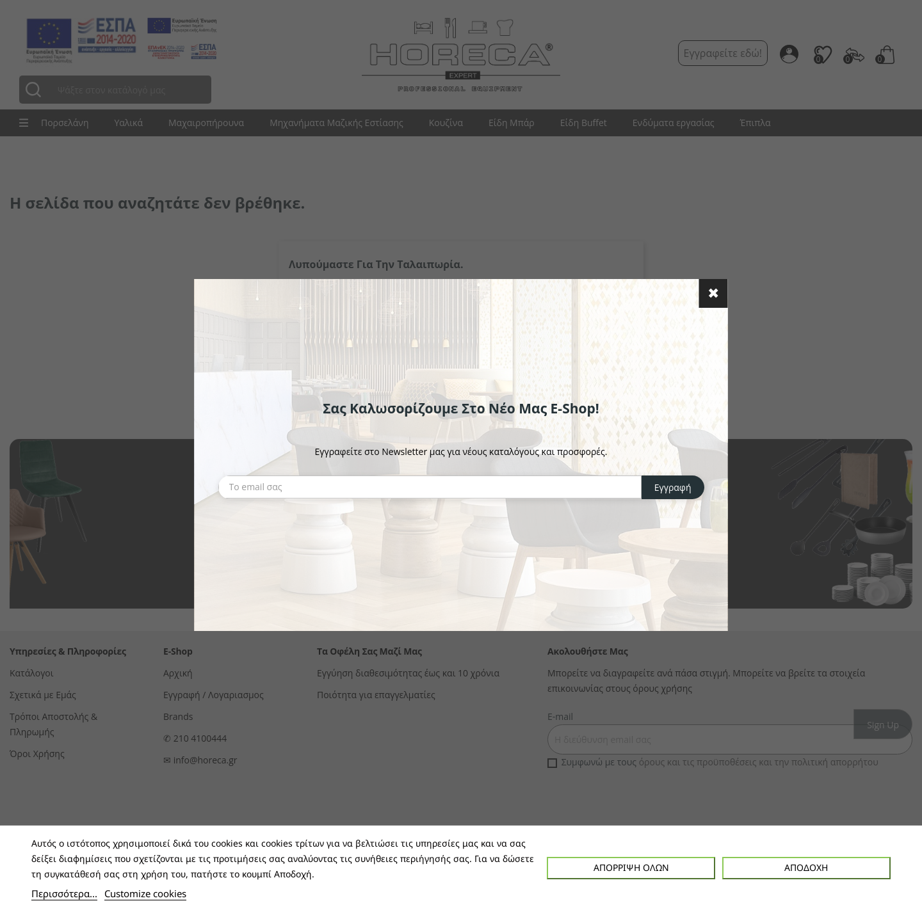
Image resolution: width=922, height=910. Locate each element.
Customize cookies (145, 893)
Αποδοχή (806, 867)
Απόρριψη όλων (631, 867)
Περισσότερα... (64, 893)
